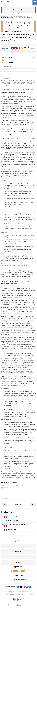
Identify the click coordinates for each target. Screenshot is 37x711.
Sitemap (20, 594)
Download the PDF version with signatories (14, 265)
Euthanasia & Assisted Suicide (16, 517)
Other (18, 562)
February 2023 (27, 16)
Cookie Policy (10, 594)
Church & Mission (13, 520)
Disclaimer (30, 594)
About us (18, 556)
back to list (18, 504)
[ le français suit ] (6, 78)
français (6, 498)
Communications (18, 10)
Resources (18, 551)
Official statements (18, 16)
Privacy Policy (24, 591)
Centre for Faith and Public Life (17, 524)
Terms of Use (12, 591)
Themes (18, 546)
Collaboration (12, 529)
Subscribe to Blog (9, 62)
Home (2, 16)
